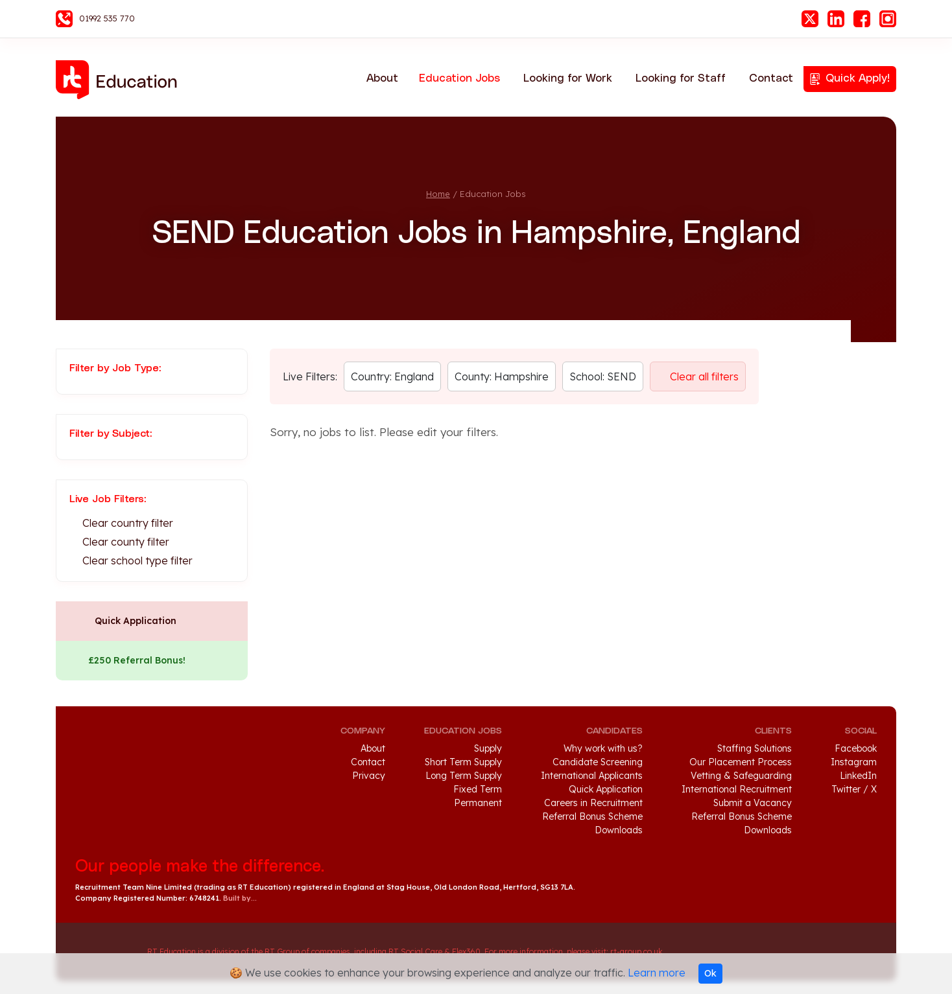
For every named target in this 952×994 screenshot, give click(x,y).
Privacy (368, 775)
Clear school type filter (137, 560)
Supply (488, 748)
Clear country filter (127, 522)
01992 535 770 (107, 18)
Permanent (478, 803)
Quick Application (135, 621)
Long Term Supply (463, 775)
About (382, 78)
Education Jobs (459, 78)
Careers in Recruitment (593, 803)
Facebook (861, 18)
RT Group (104, 952)
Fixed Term (477, 789)
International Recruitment (737, 789)
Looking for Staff (681, 78)
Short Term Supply (463, 762)
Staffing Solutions (754, 748)
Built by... (240, 898)
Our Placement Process (740, 762)
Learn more (656, 972)
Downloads (619, 830)
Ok (710, 973)
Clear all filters (704, 376)
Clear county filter (125, 541)
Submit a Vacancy (752, 803)
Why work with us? (603, 748)
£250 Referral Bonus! (136, 660)
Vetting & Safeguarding (741, 775)
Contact (771, 78)
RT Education (120, 79)
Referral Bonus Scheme (592, 816)
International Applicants (592, 775)
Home (438, 194)
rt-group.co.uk (636, 951)
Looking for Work (567, 78)
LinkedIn (835, 18)
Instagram (887, 18)
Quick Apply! (858, 78)
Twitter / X (854, 789)
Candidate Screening (598, 762)
